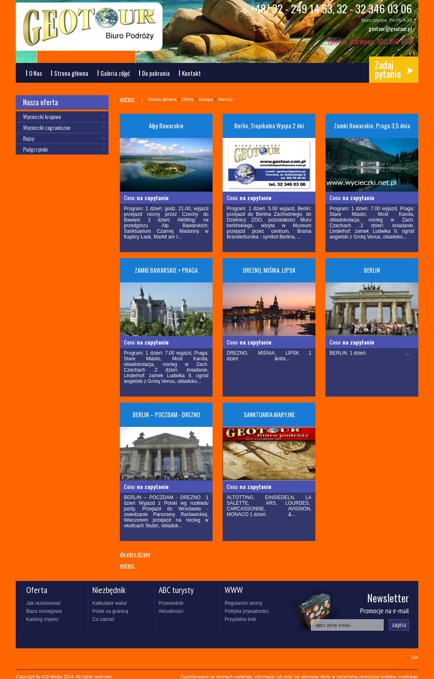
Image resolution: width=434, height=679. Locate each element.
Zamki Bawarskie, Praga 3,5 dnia (372, 125)
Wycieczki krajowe (42, 116)
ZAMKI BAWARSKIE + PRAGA (166, 269)
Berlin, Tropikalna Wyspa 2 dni (269, 125)
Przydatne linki (240, 619)
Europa (205, 99)
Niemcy (225, 99)
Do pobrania (156, 73)
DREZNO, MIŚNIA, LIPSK (269, 269)
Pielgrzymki (35, 149)
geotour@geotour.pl (390, 28)
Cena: (146, 197)
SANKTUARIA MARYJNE (269, 414)
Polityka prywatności (247, 611)
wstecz (127, 99)
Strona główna (71, 73)
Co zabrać (103, 619)
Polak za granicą (110, 611)
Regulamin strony (243, 603)
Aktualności (171, 611)
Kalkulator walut (109, 603)
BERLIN (372, 269)
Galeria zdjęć (115, 73)
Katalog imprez (42, 619)
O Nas (35, 73)
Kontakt (191, 73)
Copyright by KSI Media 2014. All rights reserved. (64, 676)
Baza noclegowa (44, 611)
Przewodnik (171, 603)
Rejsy (28, 138)
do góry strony (135, 553)
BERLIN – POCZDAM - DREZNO (166, 414)
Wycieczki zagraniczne (46, 127)
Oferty (188, 99)
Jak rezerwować (43, 603)
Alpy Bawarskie (166, 125)
